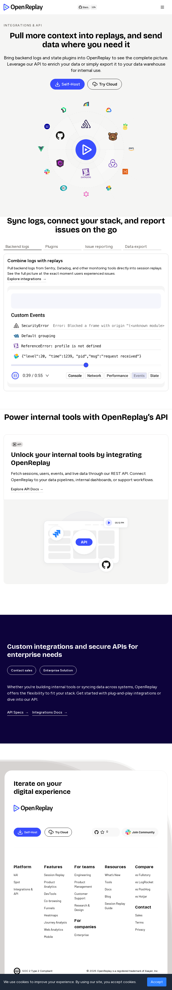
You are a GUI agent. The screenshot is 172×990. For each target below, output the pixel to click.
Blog (108, 896)
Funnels (49, 908)
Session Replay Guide (115, 906)
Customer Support (81, 896)
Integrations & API (23, 891)
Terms (139, 922)
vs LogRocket (144, 882)
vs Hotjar (141, 896)
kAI (16, 875)
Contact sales (21, 670)
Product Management (83, 884)
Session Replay (54, 875)
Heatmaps (51, 915)
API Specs (15, 712)
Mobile (48, 937)
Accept (157, 982)
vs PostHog (142, 889)
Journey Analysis (55, 922)
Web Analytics (53, 929)
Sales (138, 915)
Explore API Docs (25, 489)
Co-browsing (52, 901)
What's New (112, 875)
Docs (108, 889)
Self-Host (67, 84)
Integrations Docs (47, 712)
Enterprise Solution (58, 670)
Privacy (140, 929)
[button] (162, 7)
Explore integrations (24, 279)
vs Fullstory (142, 875)
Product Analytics (50, 884)
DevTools (50, 894)
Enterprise (81, 935)
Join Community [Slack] (140, 832)
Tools (108, 882)
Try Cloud (104, 84)
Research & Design (82, 907)
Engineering (82, 875)
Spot (17, 882)
